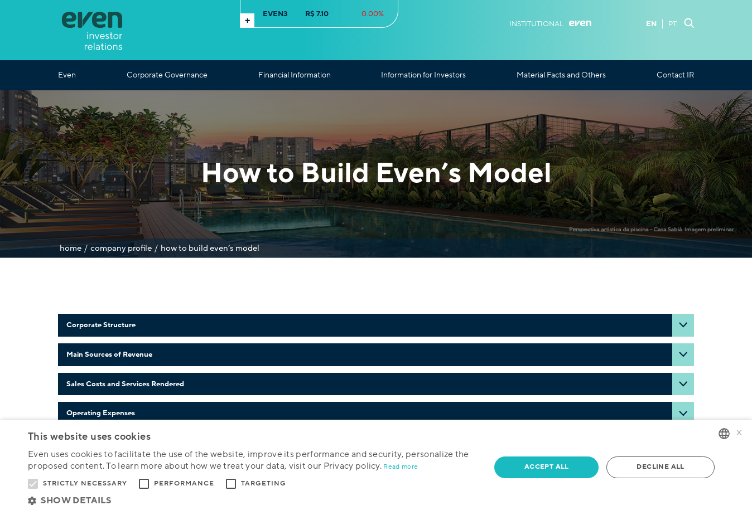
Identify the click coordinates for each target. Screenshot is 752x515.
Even (67, 75)
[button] (252, 501)
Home (70, 248)
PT (672, 24)
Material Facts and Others (561, 75)
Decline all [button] (660, 467)
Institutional (550, 24)
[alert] (376, 467)
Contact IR (675, 75)
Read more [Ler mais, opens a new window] (400, 467)
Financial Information (294, 75)
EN (651, 24)
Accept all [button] (546, 467)
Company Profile (121, 248)
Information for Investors (423, 75)
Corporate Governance (167, 75)
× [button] (739, 433)
